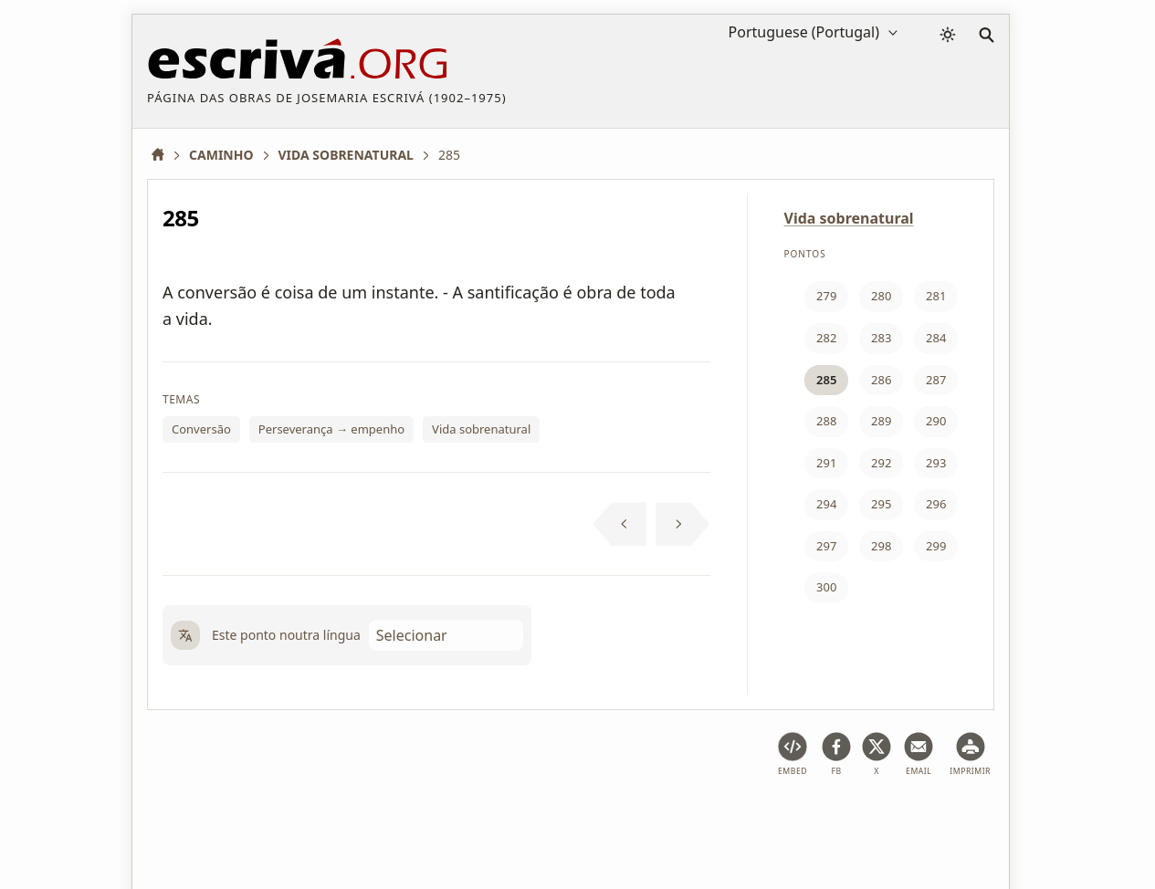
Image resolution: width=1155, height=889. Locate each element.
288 (826, 421)
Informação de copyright (646, 819)
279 (826, 296)
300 (826, 587)
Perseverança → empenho (331, 429)
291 (826, 463)
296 (936, 504)
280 (881, 296)
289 (881, 421)
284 (936, 337)
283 (881, 337)
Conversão (201, 429)
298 (881, 546)
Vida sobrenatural (481, 429)
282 (826, 337)
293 (936, 463)
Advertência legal (283, 819)
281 (936, 296)
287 (936, 379)
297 (826, 546)
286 (881, 379)
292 (881, 463)
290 (936, 421)
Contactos (772, 819)
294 (826, 504)
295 (881, 504)
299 (936, 546)
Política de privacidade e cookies (454, 819)
